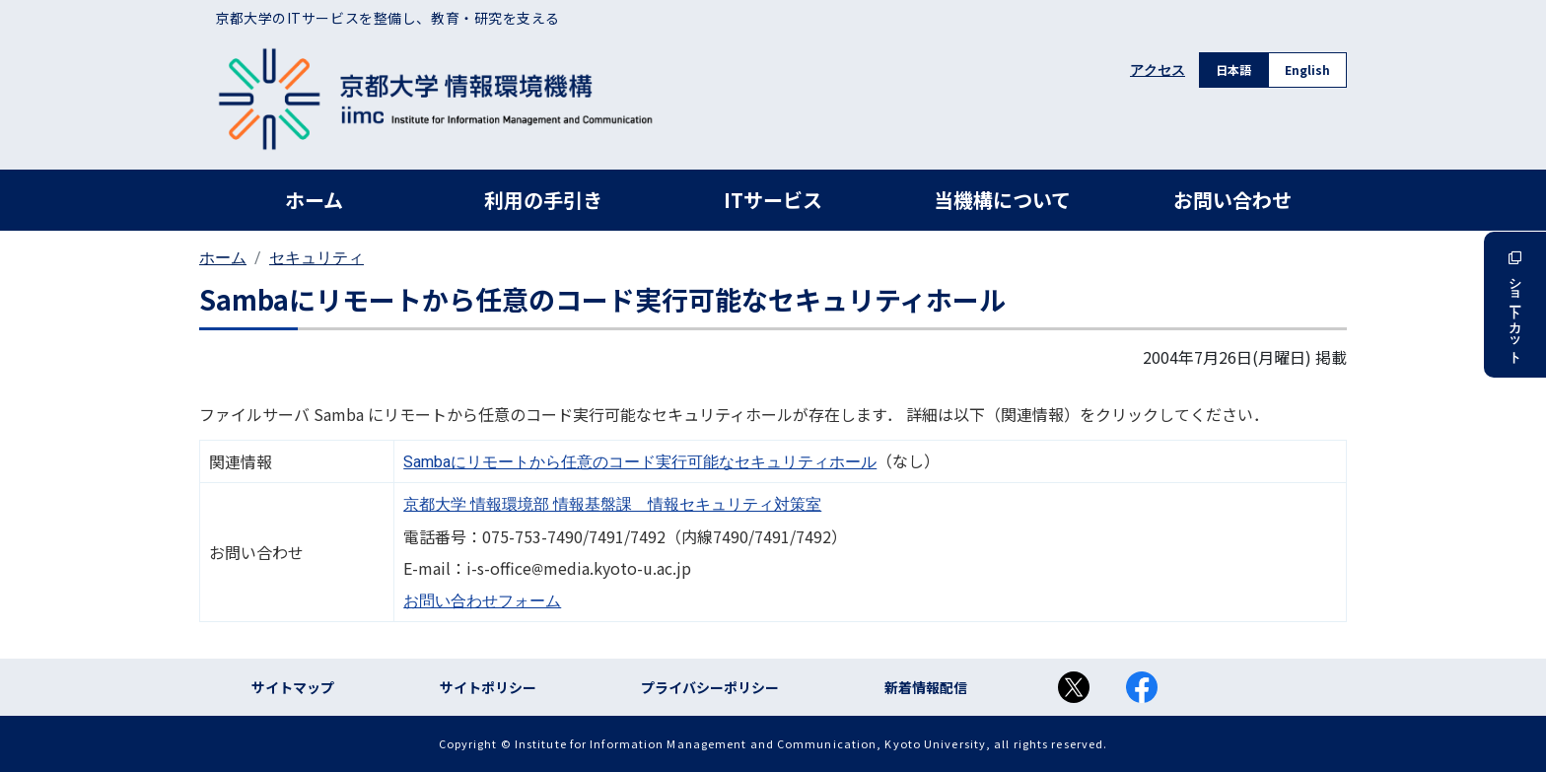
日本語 (1233, 69)
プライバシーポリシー (710, 687)
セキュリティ (316, 257)
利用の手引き (543, 199)
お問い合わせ (1232, 199)
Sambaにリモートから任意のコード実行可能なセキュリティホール (640, 462)
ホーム (314, 199)
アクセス (1157, 70)
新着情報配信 (925, 687)
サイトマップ (292, 687)
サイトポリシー (488, 687)
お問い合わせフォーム (482, 601)
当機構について (1002, 199)
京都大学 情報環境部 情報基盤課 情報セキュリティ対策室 (612, 504)
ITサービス (773, 199)
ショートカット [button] (1515, 304)
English (1307, 69)
